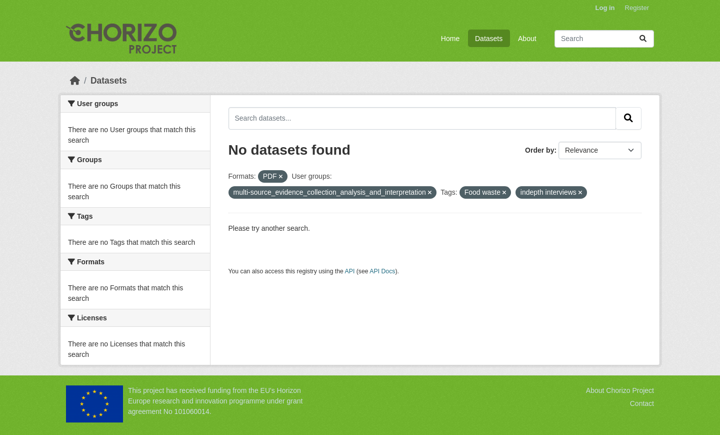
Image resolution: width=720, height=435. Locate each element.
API (350, 271)
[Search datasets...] (604, 39)
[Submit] (643, 39)
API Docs (382, 271)
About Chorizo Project (620, 390)
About (527, 39)
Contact (642, 403)
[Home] (75, 81)
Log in (605, 8)
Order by (539, 150)
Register (637, 8)
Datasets (488, 39)
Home (450, 39)
